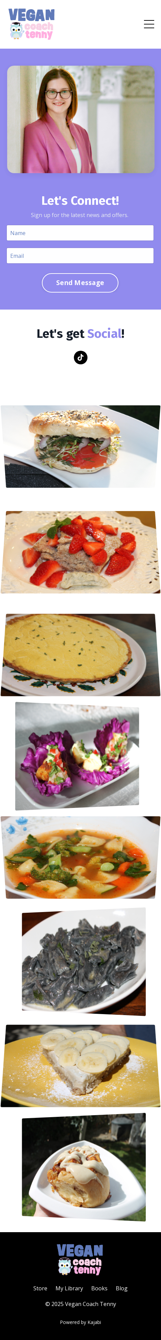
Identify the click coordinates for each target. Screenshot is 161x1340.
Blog (122, 1288)
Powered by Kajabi (80, 1322)
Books (99, 1288)
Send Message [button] (79, 282)
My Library (69, 1288)
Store (40, 1288)
